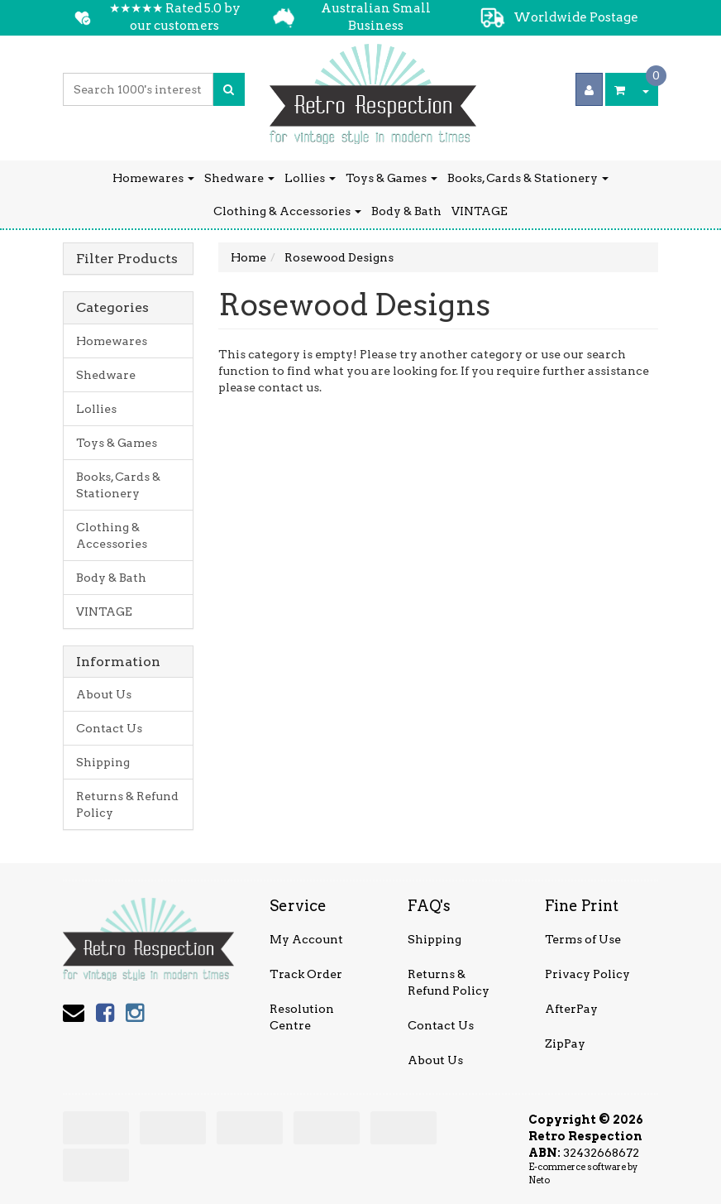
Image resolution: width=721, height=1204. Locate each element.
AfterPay (571, 1008)
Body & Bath (406, 211)
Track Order (306, 974)
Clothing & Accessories (287, 211)
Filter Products (127, 259)
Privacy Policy (587, 974)
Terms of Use (583, 939)
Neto (539, 1180)
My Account (306, 939)
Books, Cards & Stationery (528, 178)
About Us (103, 694)
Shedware (239, 178)
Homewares (153, 178)
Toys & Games (391, 178)
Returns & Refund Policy (127, 804)
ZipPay (565, 1043)
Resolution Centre (302, 1017)
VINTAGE (479, 211)
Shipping (103, 762)
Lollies (310, 178)
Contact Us (109, 728)
